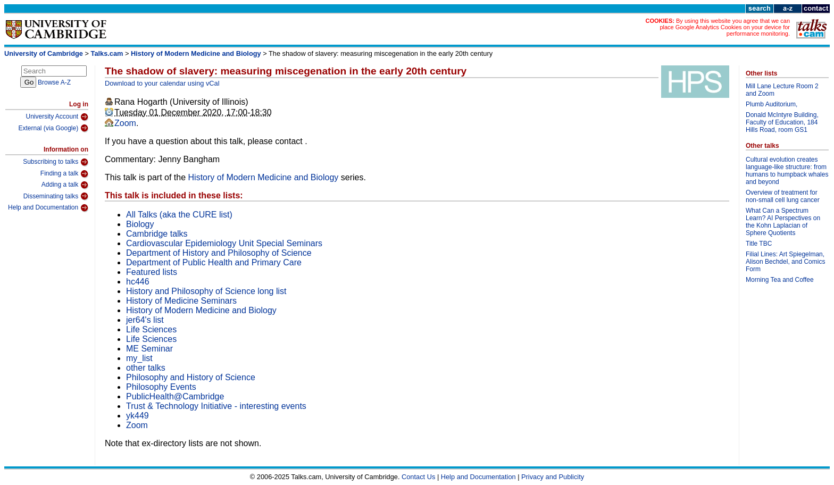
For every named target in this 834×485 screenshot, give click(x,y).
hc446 (137, 281)
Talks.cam (107, 53)
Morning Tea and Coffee (780, 279)
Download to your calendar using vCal (162, 83)
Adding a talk (64, 185)
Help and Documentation (48, 208)
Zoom (125, 123)
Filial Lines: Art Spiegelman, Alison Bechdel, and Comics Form (785, 261)
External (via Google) (53, 128)
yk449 (137, 415)
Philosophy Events (161, 386)
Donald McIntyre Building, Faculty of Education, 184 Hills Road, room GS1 (782, 122)
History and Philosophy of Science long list (206, 291)
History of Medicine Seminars (181, 300)
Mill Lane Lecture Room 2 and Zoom (782, 89)
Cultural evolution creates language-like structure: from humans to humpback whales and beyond (787, 171)
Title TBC (759, 243)
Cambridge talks (157, 233)
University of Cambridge (43, 53)
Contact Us (418, 477)
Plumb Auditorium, (771, 104)
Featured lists (151, 272)
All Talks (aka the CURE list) (179, 214)
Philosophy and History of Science (190, 377)
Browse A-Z (54, 82)
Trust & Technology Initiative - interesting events (216, 406)
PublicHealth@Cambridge (175, 396)
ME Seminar (149, 348)
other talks (145, 367)
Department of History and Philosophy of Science (219, 252)
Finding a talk (64, 174)
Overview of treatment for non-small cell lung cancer (783, 196)
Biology (140, 224)
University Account (57, 117)
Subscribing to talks (55, 162)
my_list (139, 358)
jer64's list (145, 319)
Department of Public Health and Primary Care (214, 262)
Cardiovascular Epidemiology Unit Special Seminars (224, 243)
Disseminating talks (55, 196)
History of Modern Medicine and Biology (196, 53)
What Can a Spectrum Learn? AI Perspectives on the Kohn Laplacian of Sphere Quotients (783, 222)
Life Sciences (151, 329)
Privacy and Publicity (552, 477)
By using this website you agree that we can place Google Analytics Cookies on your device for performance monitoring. (725, 27)
